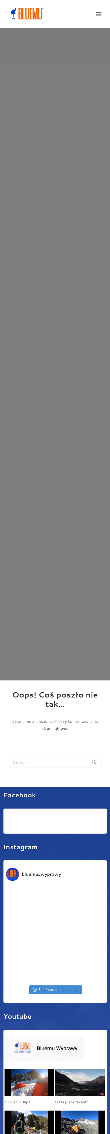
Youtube (17, 1006)
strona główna (55, 719)
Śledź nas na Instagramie (55, 980)
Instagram (20, 837)
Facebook (19, 785)
